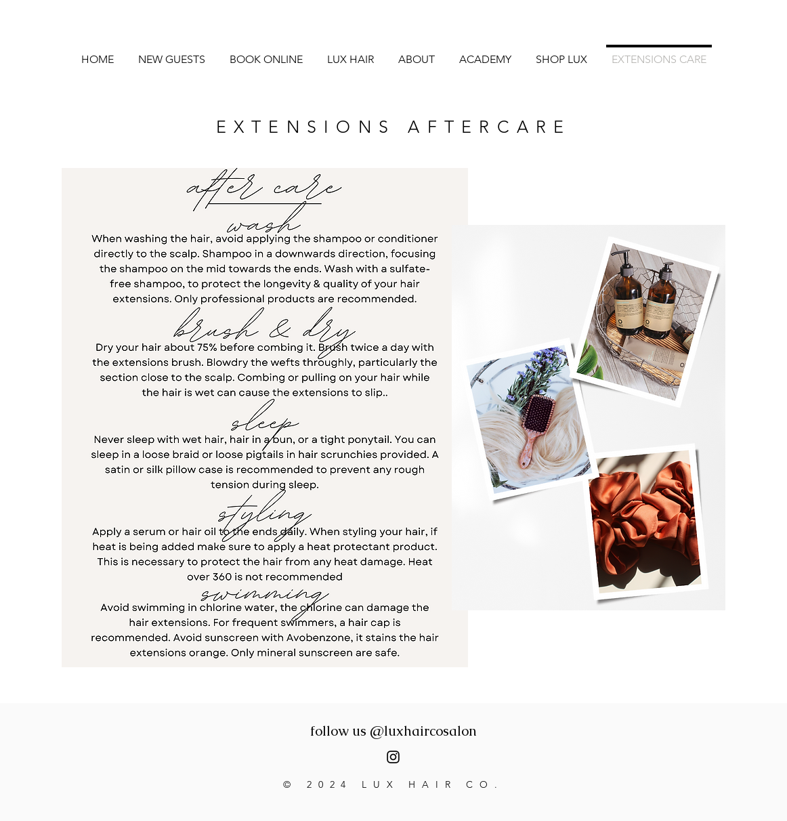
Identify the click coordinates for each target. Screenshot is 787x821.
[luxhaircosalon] (393, 757)
